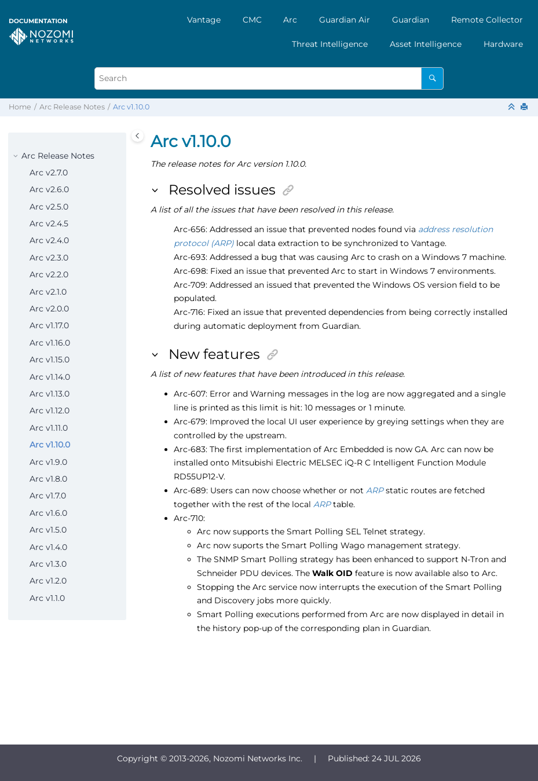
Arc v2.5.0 (49, 206)
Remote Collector (487, 19)
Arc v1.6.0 (48, 513)
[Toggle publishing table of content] (137, 136)
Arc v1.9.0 (48, 462)
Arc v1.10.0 (131, 106)
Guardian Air (344, 19)
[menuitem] (204, 19)
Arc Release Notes (72, 106)
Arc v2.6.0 (49, 189)
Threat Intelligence (330, 44)
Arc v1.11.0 (49, 428)
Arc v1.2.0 (48, 580)
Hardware (503, 44)
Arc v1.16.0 (50, 343)
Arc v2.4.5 (49, 223)
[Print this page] (525, 107)
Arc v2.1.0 (48, 292)
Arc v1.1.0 (47, 598)
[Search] (432, 78)
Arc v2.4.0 (49, 240)
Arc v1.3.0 (48, 564)
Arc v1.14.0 (50, 377)
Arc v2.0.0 (49, 308)
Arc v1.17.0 (49, 325)
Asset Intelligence (426, 44)
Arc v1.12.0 (49, 410)
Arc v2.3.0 (49, 257)
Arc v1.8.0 (48, 479)
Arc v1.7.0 (48, 495)
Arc (290, 19)
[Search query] (269, 78)
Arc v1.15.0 (49, 359)
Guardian (410, 19)
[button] (16, 156)
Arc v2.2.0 (49, 274)
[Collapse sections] (512, 107)
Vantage (204, 19)
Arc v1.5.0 (48, 530)
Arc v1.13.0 (49, 393)
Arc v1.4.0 (48, 547)
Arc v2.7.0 (49, 172)
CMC (252, 19)
